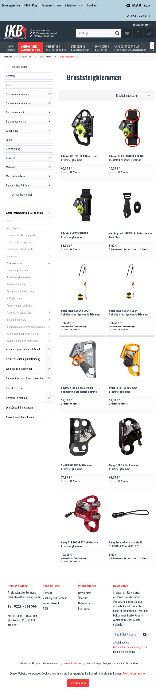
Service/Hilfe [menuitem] (141, 25)
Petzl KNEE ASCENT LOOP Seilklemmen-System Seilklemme (80, 312)
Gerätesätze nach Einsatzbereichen (29, 378)
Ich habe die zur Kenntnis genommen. (130, 647)
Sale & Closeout (14, 388)
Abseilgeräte (30, 228)
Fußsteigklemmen (16, 284)
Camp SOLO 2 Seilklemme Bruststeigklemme (123, 467)
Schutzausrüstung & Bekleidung (29, 359)
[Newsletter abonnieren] (144, 634)
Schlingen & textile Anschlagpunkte (30, 326)
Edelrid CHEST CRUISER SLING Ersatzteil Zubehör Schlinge (126, 158)
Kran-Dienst (93, 5)
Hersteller (11, 75)
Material (10, 167)
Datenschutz (85, 603)
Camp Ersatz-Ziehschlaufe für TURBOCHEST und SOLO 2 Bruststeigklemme (126, 544)
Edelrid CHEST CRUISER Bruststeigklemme (74, 235)
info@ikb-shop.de (138, 5)
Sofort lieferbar (20, 66)
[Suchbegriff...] (98, 33)
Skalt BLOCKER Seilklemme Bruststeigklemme (76, 467)
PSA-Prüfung (30, 5)
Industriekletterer (74, 5)
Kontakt (47, 593)
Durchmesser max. (16, 121)
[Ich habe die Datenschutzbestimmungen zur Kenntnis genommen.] (114, 642)
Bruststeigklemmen (18, 277)
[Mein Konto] (138, 33)
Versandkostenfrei (22, 194)
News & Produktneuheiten (20, 417)
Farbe (9, 139)
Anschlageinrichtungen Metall (30, 333)
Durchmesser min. (16, 112)
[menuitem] (11, 5)
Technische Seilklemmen (20, 291)
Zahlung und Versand (55, 598)
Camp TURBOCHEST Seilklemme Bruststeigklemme (79, 544)
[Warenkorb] (149, 33)
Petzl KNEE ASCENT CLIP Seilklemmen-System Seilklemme (128, 312)
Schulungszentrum (11, 5)
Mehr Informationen (134, 673)
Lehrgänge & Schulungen (19, 407)
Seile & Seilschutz (30, 319)
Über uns (83, 598)
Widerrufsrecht (51, 603)
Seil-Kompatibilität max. (18, 103)
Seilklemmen (30, 263)
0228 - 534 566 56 (138, 16)
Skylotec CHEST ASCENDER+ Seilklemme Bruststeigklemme (79, 389)
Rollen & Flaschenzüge (30, 312)
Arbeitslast (12, 130)
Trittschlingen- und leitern (20, 305)
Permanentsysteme (51, 5)
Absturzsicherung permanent (30, 340)
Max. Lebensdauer (15, 176)
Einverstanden (78, 683)
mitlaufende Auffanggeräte (30, 235)
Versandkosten (71, 663)
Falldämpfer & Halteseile (30, 249)
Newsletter (84, 593)
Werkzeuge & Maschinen (29, 368)
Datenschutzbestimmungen (128, 647)
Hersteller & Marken (29, 397)
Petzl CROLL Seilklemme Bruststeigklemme (123, 389)
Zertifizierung (13, 149)
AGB (45, 608)
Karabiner (30, 256)
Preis (9, 85)
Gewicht (10, 158)
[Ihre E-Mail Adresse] (127, 634)
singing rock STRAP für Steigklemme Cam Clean (130, 235)
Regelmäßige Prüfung (17, 185)
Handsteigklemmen (17, 270)
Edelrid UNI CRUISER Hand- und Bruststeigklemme (79, 158)
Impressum (84, 608)
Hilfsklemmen (14, 298)
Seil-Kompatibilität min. (18, 94)
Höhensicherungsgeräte (30, 242)
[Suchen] (117, 32)
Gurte (30, 221)
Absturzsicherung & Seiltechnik (29, 212)
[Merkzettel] (127, 33)
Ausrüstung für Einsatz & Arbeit (29, 349)
